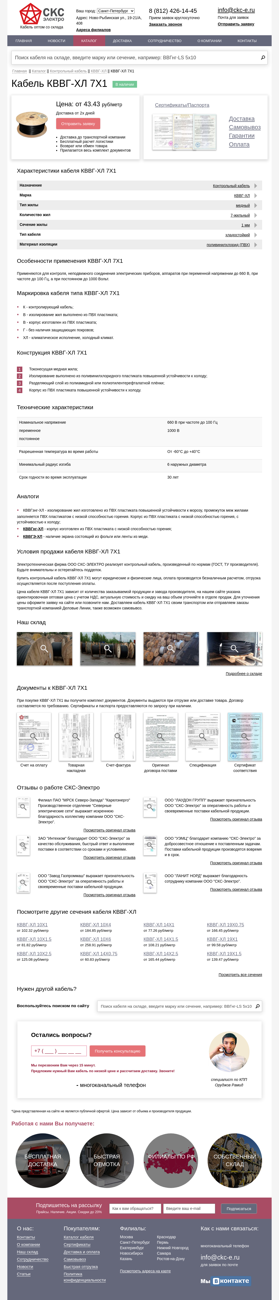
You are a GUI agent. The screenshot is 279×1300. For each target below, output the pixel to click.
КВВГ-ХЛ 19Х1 (222, 939)
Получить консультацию (117, 1051)
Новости (56, 41)
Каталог (89, 41)
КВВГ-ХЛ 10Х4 (95, 924)
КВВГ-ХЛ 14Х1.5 (161, 939)
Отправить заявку (236, 24)
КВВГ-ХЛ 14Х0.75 (98, 953)
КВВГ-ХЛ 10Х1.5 (34, 939)
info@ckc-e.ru (236, 10)
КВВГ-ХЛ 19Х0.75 (225, 924)
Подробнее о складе (244, 673)
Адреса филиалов (93, 30)
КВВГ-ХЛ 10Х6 (95, 939)
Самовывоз (245, 127)
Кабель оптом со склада (41, 16)
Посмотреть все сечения (240, 974)
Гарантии (241, 135)
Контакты (247, 41)
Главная (24, 41)
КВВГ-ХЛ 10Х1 (32, 924)
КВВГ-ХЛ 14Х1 (159, 924)
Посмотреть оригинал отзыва (109, 830)
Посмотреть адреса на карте (145, 1271)
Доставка (122, 41)
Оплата (239, 144)
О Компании (210, 41)
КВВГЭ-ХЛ (33, 536)
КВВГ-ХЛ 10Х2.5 (34, 953)
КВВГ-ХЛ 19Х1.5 (224, 953)
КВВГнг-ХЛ (33, 529)
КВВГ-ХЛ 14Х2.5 (161, 953)
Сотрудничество (164, 41)
